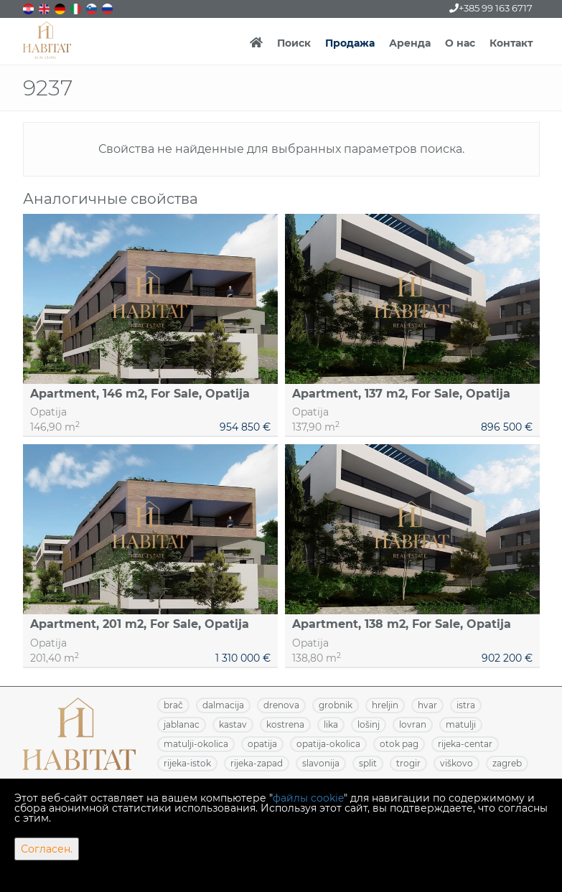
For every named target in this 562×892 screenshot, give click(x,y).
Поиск (294, 43)
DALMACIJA (223, 705)
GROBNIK (335, 705)
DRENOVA (281, 705)
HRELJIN (385, 705)
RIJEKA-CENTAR (465, 743)
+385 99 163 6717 (491, 8)
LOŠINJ (368, 724)
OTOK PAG (399, 743)
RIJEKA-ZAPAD (256, 763)
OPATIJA (262, 743)
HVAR (427, 705)
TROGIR (408, 763)
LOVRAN (412, 724)
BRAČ (173, 705)
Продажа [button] (350, 43)
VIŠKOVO (456, 763)
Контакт (511, 43)
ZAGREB (507, 763)
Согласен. (46, 848)
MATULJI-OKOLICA (196, 743)
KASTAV (233, 724)
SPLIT (368, 763)
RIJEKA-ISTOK (187, 763)
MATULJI (461, 724)
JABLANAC (182, 724)
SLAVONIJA (320, 763)
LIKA (331, 724)
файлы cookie (308, 798)
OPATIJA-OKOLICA (328, 743)
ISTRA (465, 705)
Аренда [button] (410, 43)
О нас (460, 43)
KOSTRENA (285, 724)
